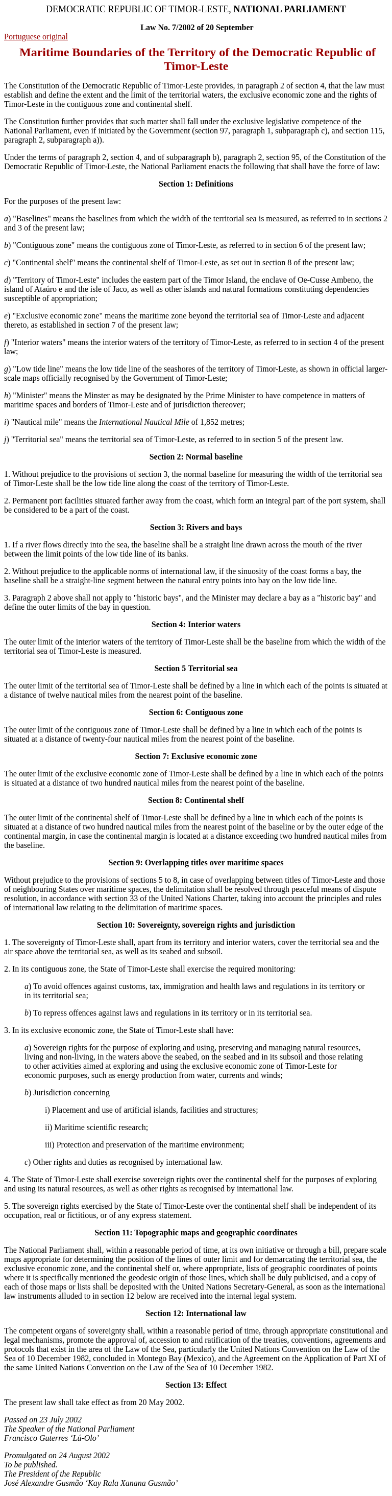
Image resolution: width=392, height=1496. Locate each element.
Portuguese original (36, 36)
